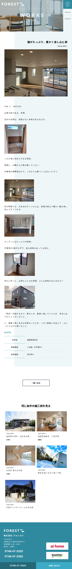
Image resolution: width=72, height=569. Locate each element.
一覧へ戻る (36, 383)
